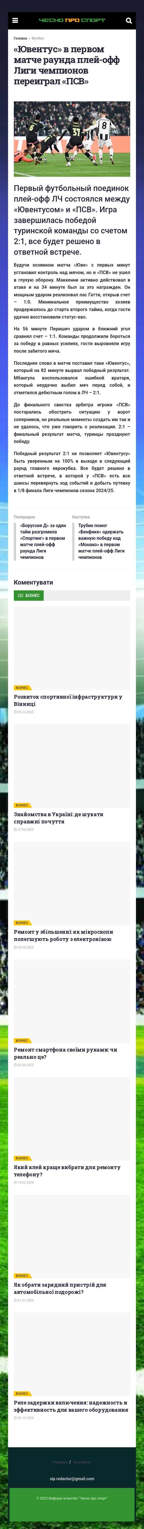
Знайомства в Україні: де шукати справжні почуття (58, 825)
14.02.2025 (24, 1190)
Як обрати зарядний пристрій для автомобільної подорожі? (60, 1296)
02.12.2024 (24, 1425)
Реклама (60, 1470)
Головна (20, 38)
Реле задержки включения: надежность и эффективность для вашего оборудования (71, 1414)
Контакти (82, 1470)
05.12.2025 (24, 719)
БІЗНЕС (22, 695)
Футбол (38, 38)
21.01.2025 (24, 1308)
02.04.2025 (24, 1072)
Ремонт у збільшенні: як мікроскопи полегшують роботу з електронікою (63, 943)
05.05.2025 (24, 955)
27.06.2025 (24, 837)
